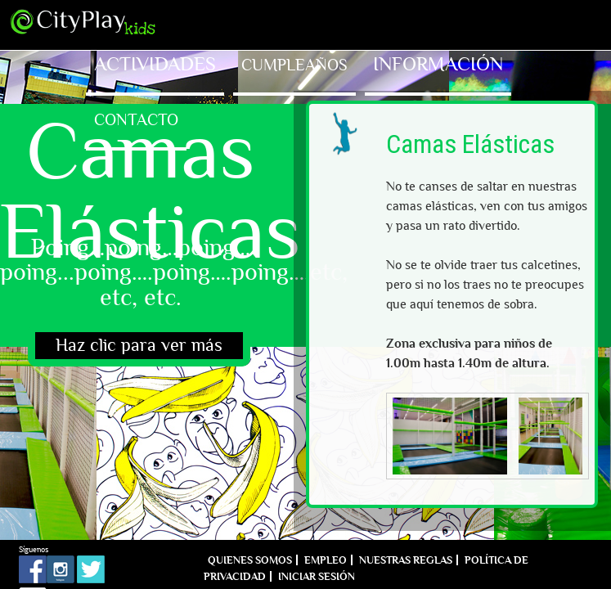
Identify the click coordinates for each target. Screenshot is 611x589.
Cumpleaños (294, 65)
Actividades (155, 64)
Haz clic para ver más (139, 345)
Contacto (136, 119)
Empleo (325, 560)
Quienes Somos (250, 560)
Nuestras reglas (405, 560)
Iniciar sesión (316, 576)
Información (438, 64)
